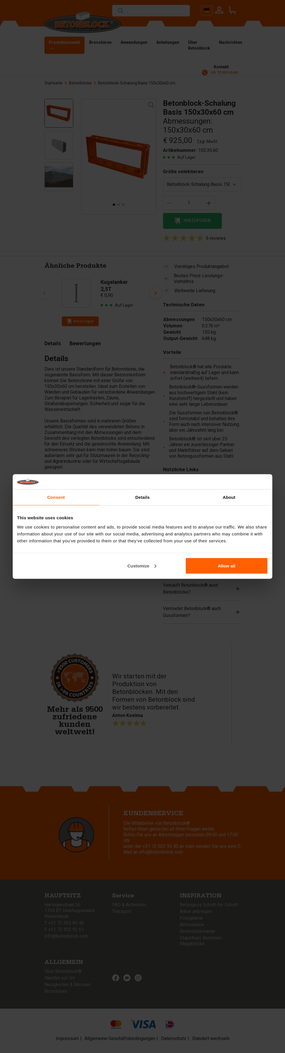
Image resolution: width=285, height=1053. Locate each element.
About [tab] (229, 497)
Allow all (226, 565)
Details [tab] (142, 497)
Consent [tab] (56, 497)
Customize (141, 565)
